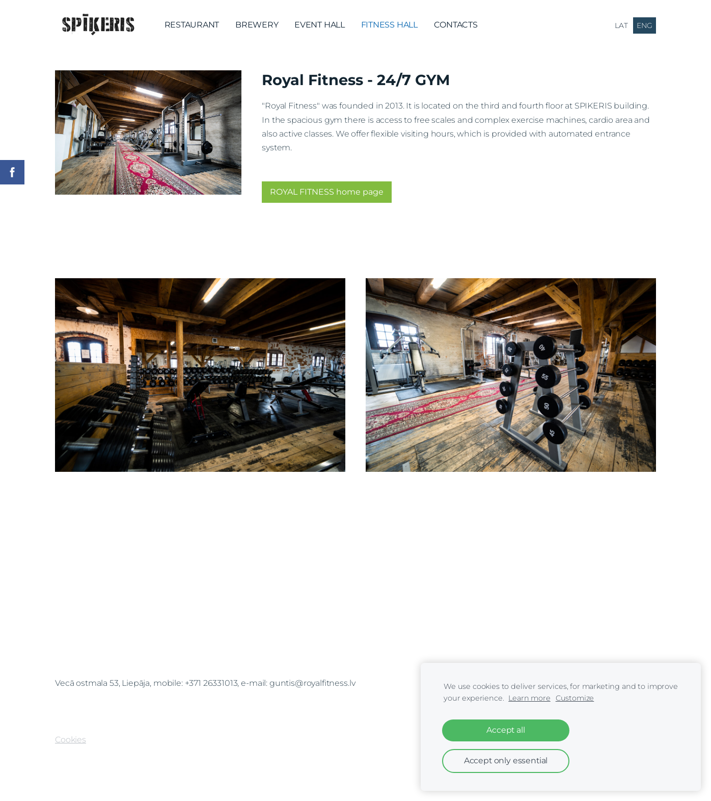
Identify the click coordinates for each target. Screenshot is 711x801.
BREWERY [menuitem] (256, 25)
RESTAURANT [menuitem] (192, 25)
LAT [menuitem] (621, 25)
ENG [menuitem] (644, 25)
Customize (575, 698)
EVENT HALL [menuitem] (319, 25)
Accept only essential (506, 760)
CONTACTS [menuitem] (456, 25)
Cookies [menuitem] (70, 739)
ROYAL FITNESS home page (327, 192)
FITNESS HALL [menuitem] (389, 25)
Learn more (529, 698)
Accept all (505, 730)
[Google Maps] (355, 608)
